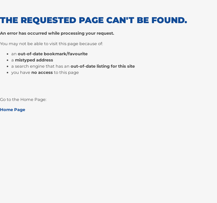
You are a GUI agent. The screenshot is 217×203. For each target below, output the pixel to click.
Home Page (12, 109)
